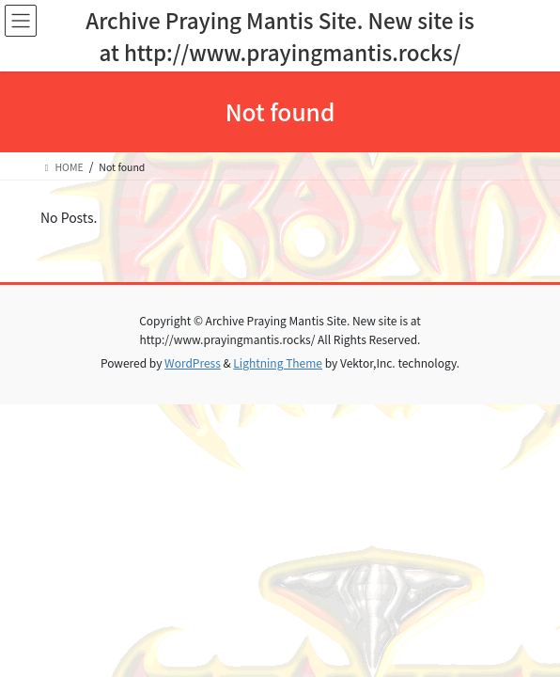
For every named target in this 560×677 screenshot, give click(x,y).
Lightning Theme (277, 362)
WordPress (192, 362)
